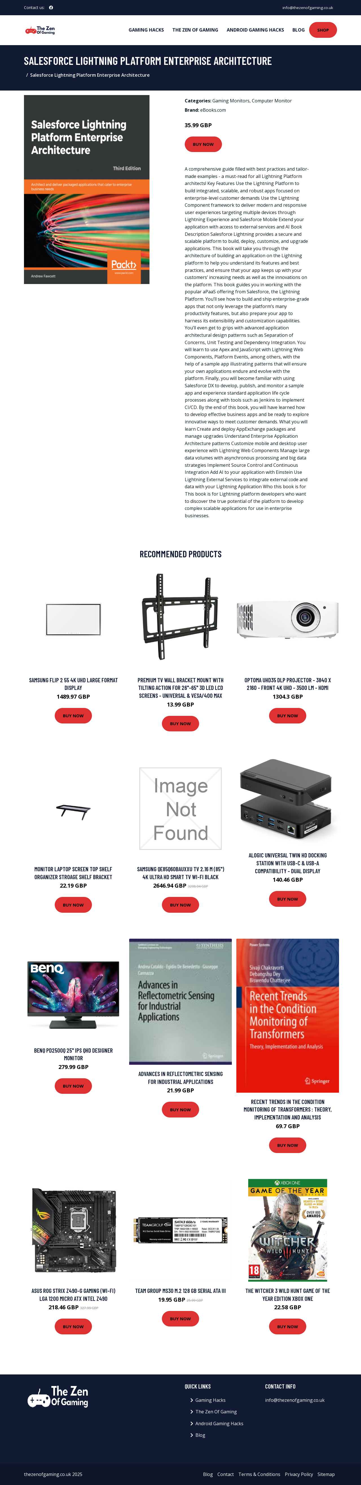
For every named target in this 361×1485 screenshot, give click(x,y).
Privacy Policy (299, 1474)
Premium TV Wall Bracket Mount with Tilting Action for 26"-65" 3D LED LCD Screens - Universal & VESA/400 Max (181, 687)
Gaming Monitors (231, 101)
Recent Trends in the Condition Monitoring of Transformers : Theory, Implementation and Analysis (288, 1109)
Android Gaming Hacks (255, 30)
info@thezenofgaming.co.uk (307, 7)
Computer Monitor (272, 101)
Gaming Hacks (146, 30)
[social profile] (51, 7)
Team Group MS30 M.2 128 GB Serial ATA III (180, 1290)
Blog (298, 30)
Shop (323, 30)
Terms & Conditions (259, 1474)
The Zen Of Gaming (195, 30)
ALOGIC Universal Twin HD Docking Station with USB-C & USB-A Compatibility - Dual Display (288, 863)
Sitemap (326, 1474)
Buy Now (203, 144)
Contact (225, 1474)
